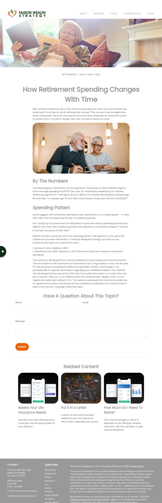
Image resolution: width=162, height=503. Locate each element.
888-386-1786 (24, 461)
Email (85, 294)
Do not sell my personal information (120, 494)
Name (18, 294)
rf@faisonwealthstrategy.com (21, 487)
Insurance (49, 472)
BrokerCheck (137, 458)
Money (48, 479)
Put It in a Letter (73, 399)
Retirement (50, 461)
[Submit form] (22, 339)
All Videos (49, 490)
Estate (48, 469)
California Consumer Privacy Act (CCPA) (89, 491)
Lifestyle (49, 483)
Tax (46, 476)
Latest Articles (51, 487)
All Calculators (52, 494)
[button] (83, 5)
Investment (50, 465)
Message (20, 313)
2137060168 (20, 464)
